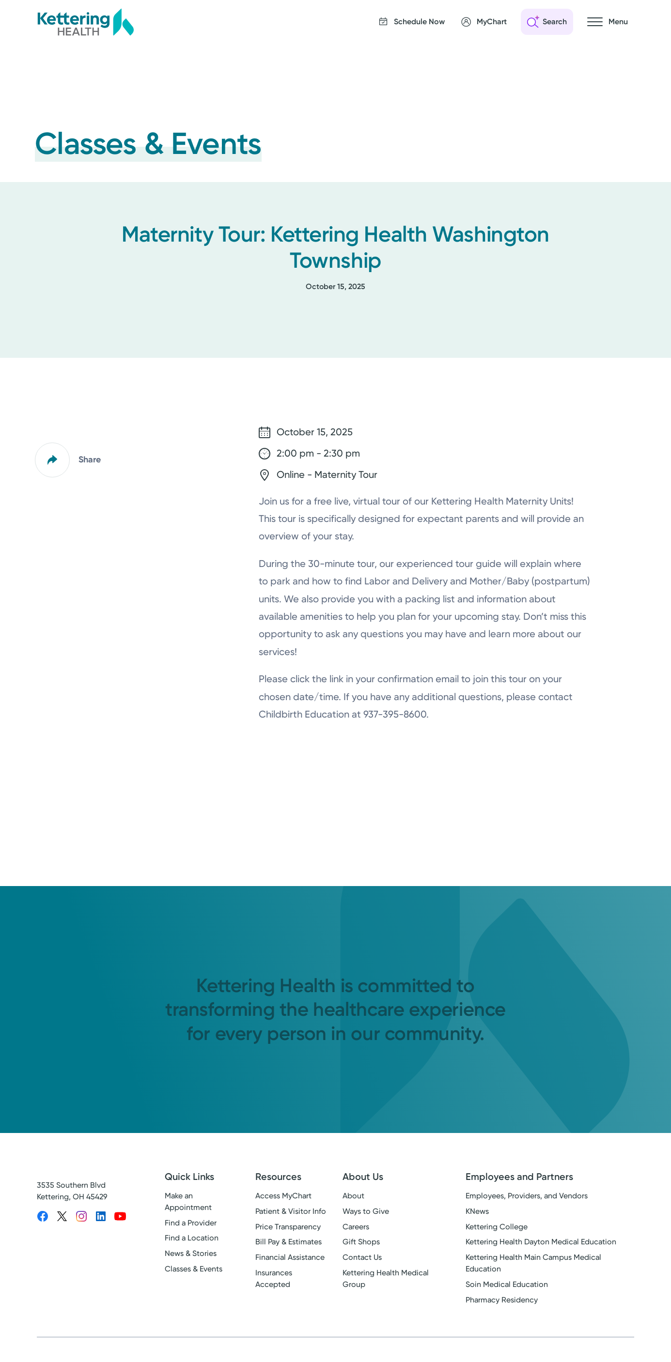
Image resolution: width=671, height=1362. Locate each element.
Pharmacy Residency (502, 1299)
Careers (356, 1226)
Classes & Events (193, 1268)
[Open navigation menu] (607, 22)
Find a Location (191, 1237)
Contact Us (362, 1257)
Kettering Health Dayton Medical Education (541, 1241)
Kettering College (497, 1226)
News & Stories (191, 1253)
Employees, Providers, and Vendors (527, 1195)
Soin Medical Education (507, 1284)
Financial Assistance (290, 1257)
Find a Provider (191, 1222)
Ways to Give (366, 1211)
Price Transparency (288, 1226)
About (353, 1195)
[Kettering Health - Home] (85, 22)
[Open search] (547, 22)
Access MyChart (283, 1195)
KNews (477, 1211)
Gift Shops (361, 1241)
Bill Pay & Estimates (288, 1241)
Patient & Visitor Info (290, 1211)
